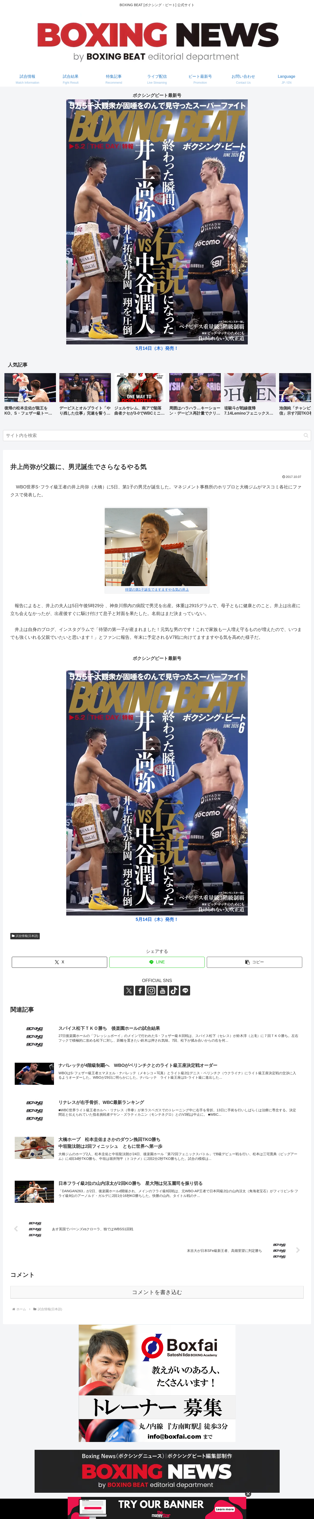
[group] (30, 396)
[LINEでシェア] (157, 962)
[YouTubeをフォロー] (163, 990)
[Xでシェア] (59, 962)
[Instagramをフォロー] (151, 990)
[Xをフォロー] (129, 990)
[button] (302, 396)
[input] (157, 435)
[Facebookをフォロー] (140, 990)
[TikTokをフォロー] (174, 990)
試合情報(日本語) (25, 936)
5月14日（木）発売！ (157, 348)
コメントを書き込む (157, 1292)
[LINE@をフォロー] (185, 990)
